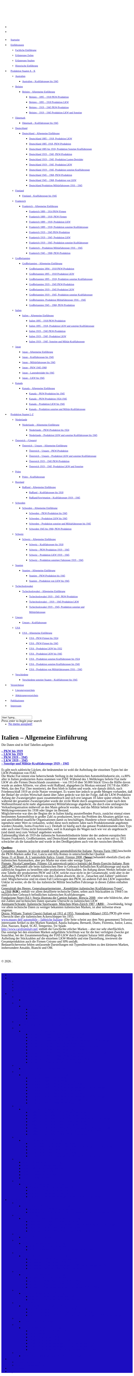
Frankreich (20, 201)
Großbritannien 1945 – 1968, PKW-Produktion (52, 305)
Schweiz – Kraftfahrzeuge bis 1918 (46, 544)
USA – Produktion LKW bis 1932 (45, 648)
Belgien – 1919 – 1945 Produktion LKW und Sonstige (55, 112)
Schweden (20, 503)
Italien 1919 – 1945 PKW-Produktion (47, 331)
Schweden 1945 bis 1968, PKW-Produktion (50, 529)
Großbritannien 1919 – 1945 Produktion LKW (51, 289)
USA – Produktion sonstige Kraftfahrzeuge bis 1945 (54, 664)
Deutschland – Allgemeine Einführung (41, 133)
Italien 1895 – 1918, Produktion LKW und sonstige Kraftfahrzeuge (61, 326)
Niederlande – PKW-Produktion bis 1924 (49, 430)
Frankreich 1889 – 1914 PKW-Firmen (47, 211)
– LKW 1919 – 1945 (14, 760)
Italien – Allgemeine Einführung (38, 315)
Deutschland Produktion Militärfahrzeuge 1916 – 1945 (55, 185)
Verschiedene (21, 674)
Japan (18, 347)
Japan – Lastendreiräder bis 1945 (38, 373)
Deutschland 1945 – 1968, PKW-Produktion (50, 175)
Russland (19, 482)
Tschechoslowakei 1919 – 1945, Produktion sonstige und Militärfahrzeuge (75, 1315)
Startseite (15, 40)
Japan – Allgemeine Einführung (37, 352)
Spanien (19, 565)
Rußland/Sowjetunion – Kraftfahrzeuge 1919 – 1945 (54, 497)
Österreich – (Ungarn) (26, 440)
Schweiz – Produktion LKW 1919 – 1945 (49, 555)
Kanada (19, 383)
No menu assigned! (20, 724)
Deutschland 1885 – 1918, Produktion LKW (50, 138)
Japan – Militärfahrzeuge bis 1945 (38, 362)
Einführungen (16, 978)
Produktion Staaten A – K (23, 71)
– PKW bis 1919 (12, 751)
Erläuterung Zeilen (24, 55)
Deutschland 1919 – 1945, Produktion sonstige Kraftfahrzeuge (59, 170)
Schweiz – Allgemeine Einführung (39, 539)
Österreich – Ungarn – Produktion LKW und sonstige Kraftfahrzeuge (62, 456)
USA (17, 628)
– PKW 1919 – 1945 (14, 757)
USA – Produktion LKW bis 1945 (45, 654)
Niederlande (21, 419)
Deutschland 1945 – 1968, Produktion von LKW (52, 180)
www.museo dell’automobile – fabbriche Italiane (31, 919)
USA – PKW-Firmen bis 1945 (43, 643)
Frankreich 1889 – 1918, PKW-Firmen (48, 216)
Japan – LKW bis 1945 (33, 378)
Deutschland (21, 128)
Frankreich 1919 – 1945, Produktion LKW (50, 237)
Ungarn (19, 617)
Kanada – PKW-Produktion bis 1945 (47, 393)
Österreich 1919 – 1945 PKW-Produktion (49, 461)
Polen (18, 471)
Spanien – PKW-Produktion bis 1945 (47, 575)
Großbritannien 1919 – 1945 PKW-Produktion (51, 284)
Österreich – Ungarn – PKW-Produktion (48, 451)
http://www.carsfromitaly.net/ (19, 929)
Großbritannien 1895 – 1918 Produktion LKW (51, 274)
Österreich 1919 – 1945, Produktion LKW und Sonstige (56, 466)
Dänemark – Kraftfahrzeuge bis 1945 (40, 123)
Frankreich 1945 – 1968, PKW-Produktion (49, 253)
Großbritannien (22, 258)
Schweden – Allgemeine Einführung (39, 508)
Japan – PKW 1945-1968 (34, 367)
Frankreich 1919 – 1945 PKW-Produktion (49, 232)
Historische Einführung (26, 66)
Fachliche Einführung (25, 50)
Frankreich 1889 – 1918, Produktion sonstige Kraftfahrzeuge (58, 227)
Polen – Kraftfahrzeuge (33, 477)
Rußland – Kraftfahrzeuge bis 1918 (46, 492)
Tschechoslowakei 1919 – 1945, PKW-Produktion (53, 596)
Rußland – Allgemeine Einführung (39, 487)
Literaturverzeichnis (25, 690)
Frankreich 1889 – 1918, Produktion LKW (50, 222)
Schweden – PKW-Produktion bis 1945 (48, 513)
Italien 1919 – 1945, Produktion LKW (47, 336)
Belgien (19, 86)
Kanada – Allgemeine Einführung (38, 388)
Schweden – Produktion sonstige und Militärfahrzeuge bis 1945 (60, 523)
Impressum (16, 706)
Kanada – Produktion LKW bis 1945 (47, 404)
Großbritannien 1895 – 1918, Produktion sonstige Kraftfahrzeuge (61, 279)
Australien (20, 76)
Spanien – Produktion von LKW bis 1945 (49, 581)
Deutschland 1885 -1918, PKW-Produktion (50, 144)
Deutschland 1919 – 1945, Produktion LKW (50, 164)
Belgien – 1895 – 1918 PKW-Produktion (49, 97)
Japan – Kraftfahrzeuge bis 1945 (38, 357)
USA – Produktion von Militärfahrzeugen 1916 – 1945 (55, 669)
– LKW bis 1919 (12, 754)
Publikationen (17, 1368)
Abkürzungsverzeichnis (26, 695)
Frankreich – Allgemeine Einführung (40, 206)
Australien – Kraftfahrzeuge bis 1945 (40, 81)
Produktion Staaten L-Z (22, 414)
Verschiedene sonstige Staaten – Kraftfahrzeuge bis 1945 (49, 680)
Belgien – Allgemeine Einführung (38, 92)
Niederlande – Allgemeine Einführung (40, 425)
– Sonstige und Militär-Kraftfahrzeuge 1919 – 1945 (35, 763)
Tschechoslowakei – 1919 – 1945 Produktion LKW (54, 601)
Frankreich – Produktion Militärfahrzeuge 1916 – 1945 (56, 248)
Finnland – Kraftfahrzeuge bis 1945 (39, 196)
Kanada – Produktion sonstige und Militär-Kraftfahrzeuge (57, 409)
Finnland (19, 190)
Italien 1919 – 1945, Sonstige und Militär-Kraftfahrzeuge (57, 341)
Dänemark (20, 118)
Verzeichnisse (16, 1359)
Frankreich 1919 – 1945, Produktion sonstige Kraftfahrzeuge (58, 242)
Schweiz (19, 534)
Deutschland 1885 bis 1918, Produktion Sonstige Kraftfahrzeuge (60, 149)
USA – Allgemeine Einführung (37, 633)
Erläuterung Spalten (25, 60)
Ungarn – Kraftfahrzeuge (34, 622)
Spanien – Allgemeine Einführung (38, 570)
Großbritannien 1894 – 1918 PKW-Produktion (51, 268)
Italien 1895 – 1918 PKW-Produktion (47, 320)
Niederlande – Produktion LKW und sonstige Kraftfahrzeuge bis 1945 (63, 435)
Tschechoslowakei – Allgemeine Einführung (43, 591)
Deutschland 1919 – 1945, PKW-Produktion (50, 154)
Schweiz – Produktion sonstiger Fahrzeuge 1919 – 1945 (56, 560)
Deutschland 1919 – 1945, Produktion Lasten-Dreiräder (56, 159)
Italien (18, 310)
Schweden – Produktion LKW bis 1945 (48, 518)
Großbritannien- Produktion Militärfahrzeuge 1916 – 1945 (57, 300)
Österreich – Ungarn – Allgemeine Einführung (44, 445)
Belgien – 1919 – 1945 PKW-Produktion (49, 107)
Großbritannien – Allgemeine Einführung (42, 263)
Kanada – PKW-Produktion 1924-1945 (48, 399)
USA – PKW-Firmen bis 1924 (43, 638)
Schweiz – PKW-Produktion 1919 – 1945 (49, 549)
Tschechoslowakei (24, 586)
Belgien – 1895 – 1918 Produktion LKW (49, 102)
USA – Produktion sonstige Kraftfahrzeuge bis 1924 (54, 659)
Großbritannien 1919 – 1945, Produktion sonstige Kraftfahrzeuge (61, 294)
